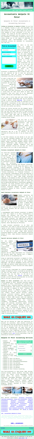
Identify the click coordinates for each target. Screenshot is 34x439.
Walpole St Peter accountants (10, 280)
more (11, 384)
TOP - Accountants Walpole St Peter (11, 413)
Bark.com (19, 100)
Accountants (13, 103)
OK (26, 438)
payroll (20, 275)
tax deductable (28, 93)
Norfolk (7, 397)
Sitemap (3, 428)
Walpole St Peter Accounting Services (17, 338)
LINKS (17, 10)
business (20, 128)
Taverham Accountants (7, 399)
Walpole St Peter (22, 29)
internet (19, 59)
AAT (15, 85)
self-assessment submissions (24, 110)
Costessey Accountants (18, 400)
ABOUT (21, 10)
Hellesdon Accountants (18, 405)
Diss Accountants (14, 409)
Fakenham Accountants (17, 402)
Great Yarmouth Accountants (16, 408)
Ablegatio (22, 144)
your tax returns (28, 145)
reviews (13, 117)
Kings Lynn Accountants (20, 399)
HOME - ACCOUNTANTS (17, 423)
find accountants (9, 371)
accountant (19, 32)
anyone (23, 67)
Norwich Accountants (16, 406)
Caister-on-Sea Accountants (18, 403)
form (12, 101)
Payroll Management (8, 348)
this (14, 333)
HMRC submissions (12, 305)
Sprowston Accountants (25, 397)
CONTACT (24, 10)
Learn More (21, 438)
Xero (28, 144)
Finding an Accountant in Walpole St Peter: (13, 26)
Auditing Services (8, 354)
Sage (16, 142)
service (24, 51)
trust (18, 64)
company (10, 115)
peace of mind (25, 91)
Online (31, 39)
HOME (13, 10)
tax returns (4, 138)
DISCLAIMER (30, 10)
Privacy (31, 428)
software (17, 138)
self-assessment (25, 27)
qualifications (5, 74)
